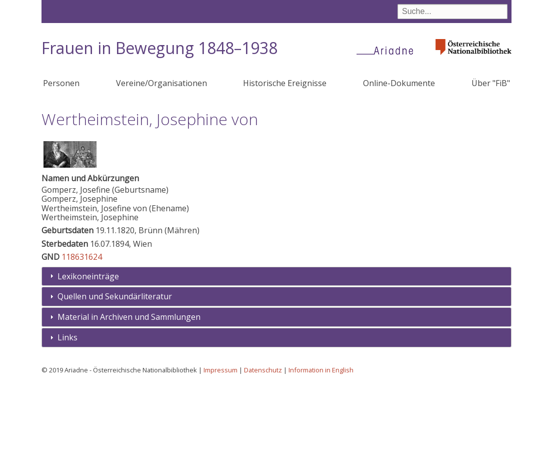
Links (68, 410)
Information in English (321, 443)
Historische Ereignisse (284, 83)
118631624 (82, 330)
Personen (61, 83)
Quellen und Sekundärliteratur (115, 369)
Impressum (221, 443)
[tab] (277, 350)
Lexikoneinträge (88, 349)
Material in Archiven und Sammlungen (129, 390)
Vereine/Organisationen (161, 83)
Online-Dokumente (399, 83)
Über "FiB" (491, 83)
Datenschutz (263, 443)
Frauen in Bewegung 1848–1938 (160, 48)
